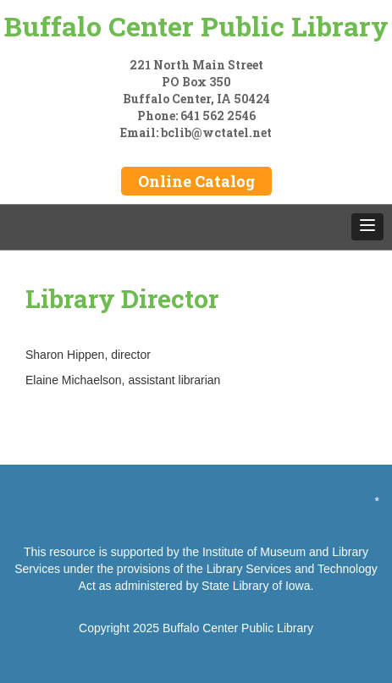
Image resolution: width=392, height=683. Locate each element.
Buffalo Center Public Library (196, 26)
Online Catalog (196, 181)
